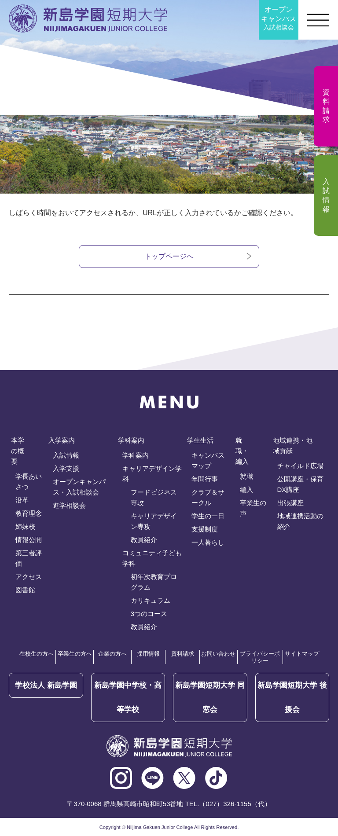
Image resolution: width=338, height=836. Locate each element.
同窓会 (210, 697)
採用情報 (148, 653)
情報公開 (28, 539)
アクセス (28, 576)
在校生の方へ (36, 653)
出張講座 (290, 502)
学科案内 (135, 455)
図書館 (25, 590)
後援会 (292, 697)
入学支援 (66, 468)
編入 (246, 489)
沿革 (22, 500)
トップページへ (169, 256)
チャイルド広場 (300, 465)
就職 (246, 476)
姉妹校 (25, 526)
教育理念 (28, 513)
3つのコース (149, 613)
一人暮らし (207, 542)
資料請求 (182, 653)
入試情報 (66, 455)
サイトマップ (302, 653)
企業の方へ (112, 653)
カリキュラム (150, 600)
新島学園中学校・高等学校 (128, 697)
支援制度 (204, 529)
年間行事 (204, 479)
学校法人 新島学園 (46, 685)
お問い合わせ (218, 653)
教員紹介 (144, 539)
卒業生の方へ (75, 653)
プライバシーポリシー (260, 657)
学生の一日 (207, 516)
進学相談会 (69, 505)
